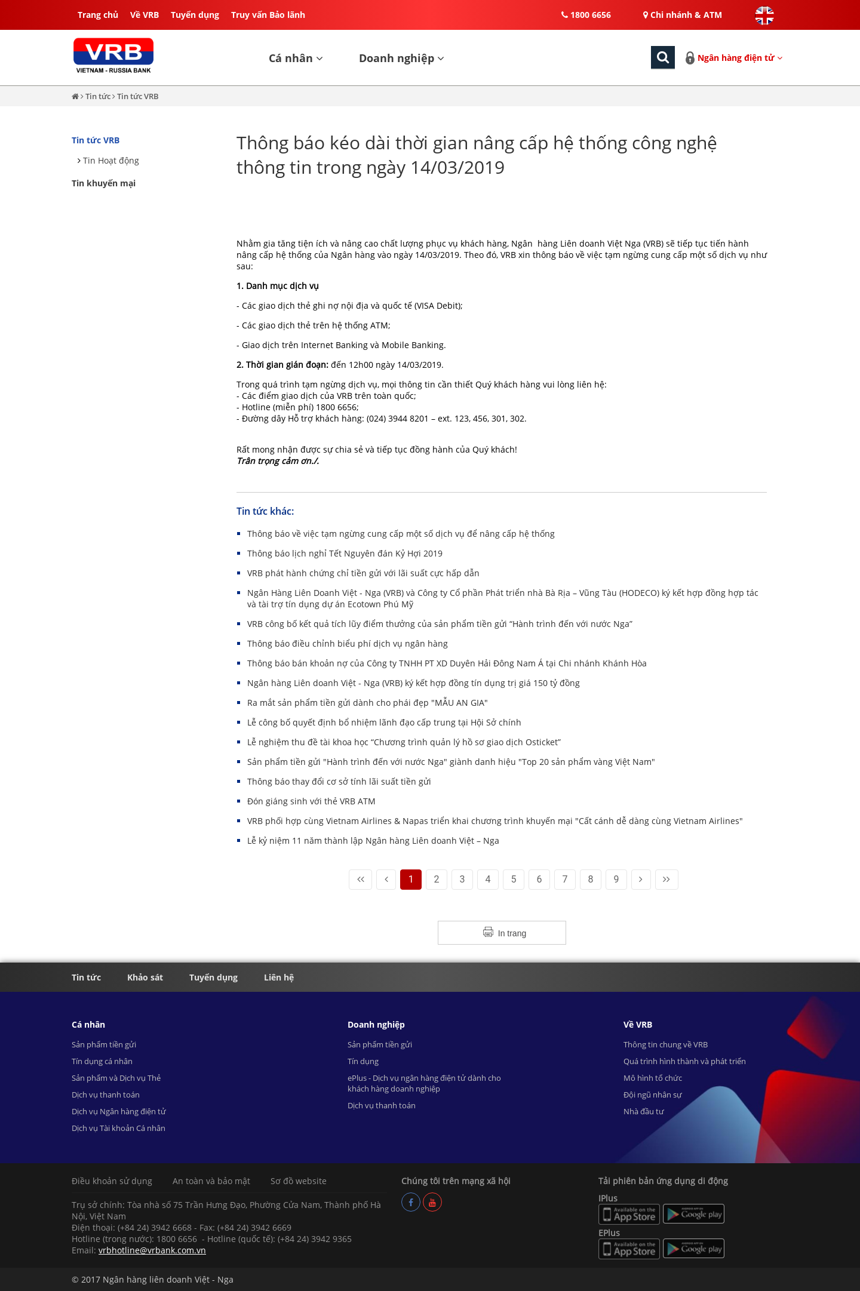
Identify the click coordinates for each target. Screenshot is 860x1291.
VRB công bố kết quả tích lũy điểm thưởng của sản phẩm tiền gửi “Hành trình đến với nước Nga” (439, 623)
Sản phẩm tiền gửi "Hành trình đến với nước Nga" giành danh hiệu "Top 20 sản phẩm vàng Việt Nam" (451, 761)
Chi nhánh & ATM (682, 14)
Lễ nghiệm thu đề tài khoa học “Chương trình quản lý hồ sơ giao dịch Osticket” (404, 742)
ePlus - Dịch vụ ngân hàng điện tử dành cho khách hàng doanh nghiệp (424, 1083)
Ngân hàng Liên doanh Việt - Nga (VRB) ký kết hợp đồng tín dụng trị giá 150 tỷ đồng (413, 682)
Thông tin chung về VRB (666, 1044)
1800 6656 (586, 14)
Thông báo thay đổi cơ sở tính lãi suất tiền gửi (339, 781)
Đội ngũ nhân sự (653, 1094)
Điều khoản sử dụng (112, 1181)
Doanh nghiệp (401, 58)
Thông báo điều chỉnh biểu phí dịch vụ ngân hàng (347, 643)
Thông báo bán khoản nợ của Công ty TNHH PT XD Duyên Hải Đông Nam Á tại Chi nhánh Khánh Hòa (447, 663)
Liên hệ (279, 977)
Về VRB (144, 14)
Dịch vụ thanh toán (106, 1094)
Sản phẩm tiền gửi (104, 1044)
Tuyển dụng (195, 14)
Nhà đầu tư (644, 1111)
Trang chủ (98, 14)
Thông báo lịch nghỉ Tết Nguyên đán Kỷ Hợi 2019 (345, 553)
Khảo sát (145, 977)
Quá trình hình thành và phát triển (685, 1061)
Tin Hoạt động (111, 160)
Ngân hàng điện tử (740, 57)
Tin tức (98, 96)
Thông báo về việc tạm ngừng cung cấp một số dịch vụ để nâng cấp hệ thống (401, 533)
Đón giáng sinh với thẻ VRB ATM (311, 801)
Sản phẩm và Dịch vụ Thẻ (116, 1077)
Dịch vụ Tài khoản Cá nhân (118, 1128)
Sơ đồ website (299, 1181)
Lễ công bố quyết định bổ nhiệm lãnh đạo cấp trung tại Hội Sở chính (384, 722)
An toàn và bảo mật (211, 1181)
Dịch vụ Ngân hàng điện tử (119, 1111)
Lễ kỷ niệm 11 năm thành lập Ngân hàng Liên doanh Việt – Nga (373, 840)
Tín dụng (363, 1061)
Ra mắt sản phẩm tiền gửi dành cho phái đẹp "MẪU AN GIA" (367, 702)
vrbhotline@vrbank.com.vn (152, 1250)
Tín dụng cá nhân (102, 1061)
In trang (512, 933)
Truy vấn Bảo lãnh (268, 14)
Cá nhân (296, 58)
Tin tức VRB (138, 96)
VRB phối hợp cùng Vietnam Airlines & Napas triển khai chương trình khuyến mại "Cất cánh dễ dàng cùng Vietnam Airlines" (495, 820)
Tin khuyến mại (104, 183)
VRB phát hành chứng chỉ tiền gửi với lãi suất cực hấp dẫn (363, 573)
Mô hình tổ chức (653, 1077)
